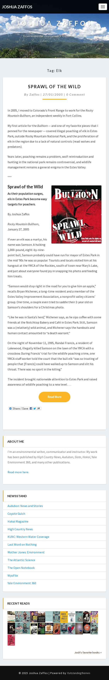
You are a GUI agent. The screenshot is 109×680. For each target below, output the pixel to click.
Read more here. (18, 472)
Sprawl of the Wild (54, 86)
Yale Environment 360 (22, 583)
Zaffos (34, 94)
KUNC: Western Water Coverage (28, 537)
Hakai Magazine (18, 521)
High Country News (20, 529)
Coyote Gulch (16, 514)
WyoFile (13, 575)
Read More (59, 397)
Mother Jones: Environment (26, 552)
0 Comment (75, 94)
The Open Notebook (21, 568)
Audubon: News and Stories (25, 506)
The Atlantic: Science (21, 560)
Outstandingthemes (78, 673)
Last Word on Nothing (22, 544)
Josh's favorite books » (87, 652)
